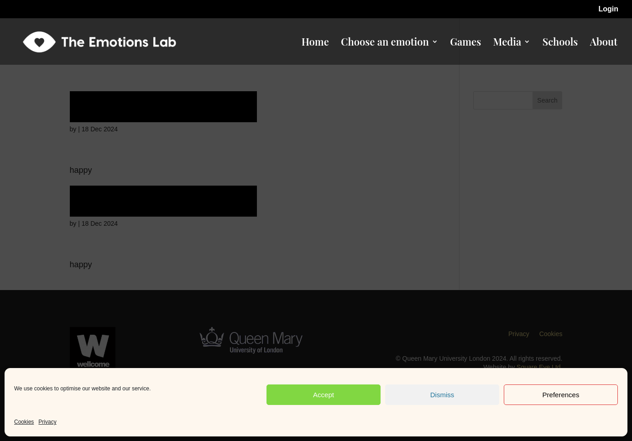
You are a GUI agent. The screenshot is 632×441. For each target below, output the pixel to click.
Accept (323, 395)
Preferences (561, 395)
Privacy (47, 422)
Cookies (24, 422)
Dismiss (442, 395)
